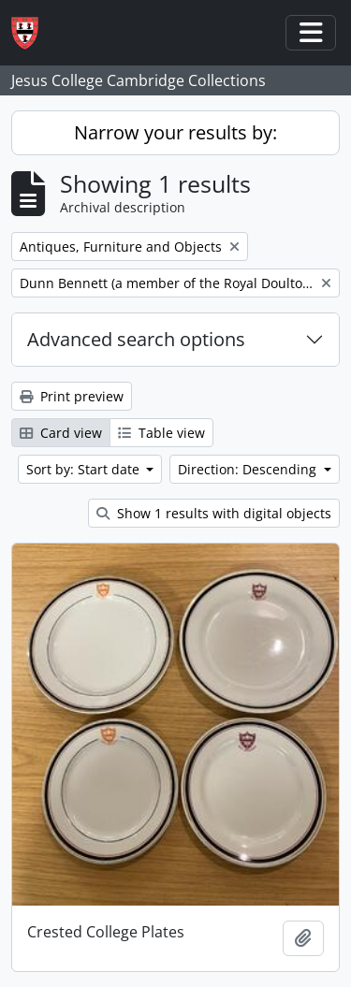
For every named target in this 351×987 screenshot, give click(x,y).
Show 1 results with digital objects (213, 513)
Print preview (72, 396)
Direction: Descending (249, 469)
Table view (161, 433)
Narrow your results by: (175, 132)
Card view (61, 433)
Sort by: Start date (84, 469)
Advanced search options (136, 339)
